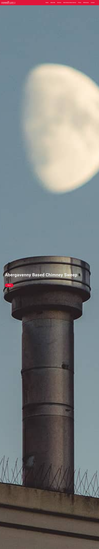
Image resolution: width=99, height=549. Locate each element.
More (9, 285)
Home (47, 2)
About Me (53, 2)
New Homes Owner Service (69, 2)
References (86, 2)
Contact (93, 2)
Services (59, 2)
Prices (79, 2)
